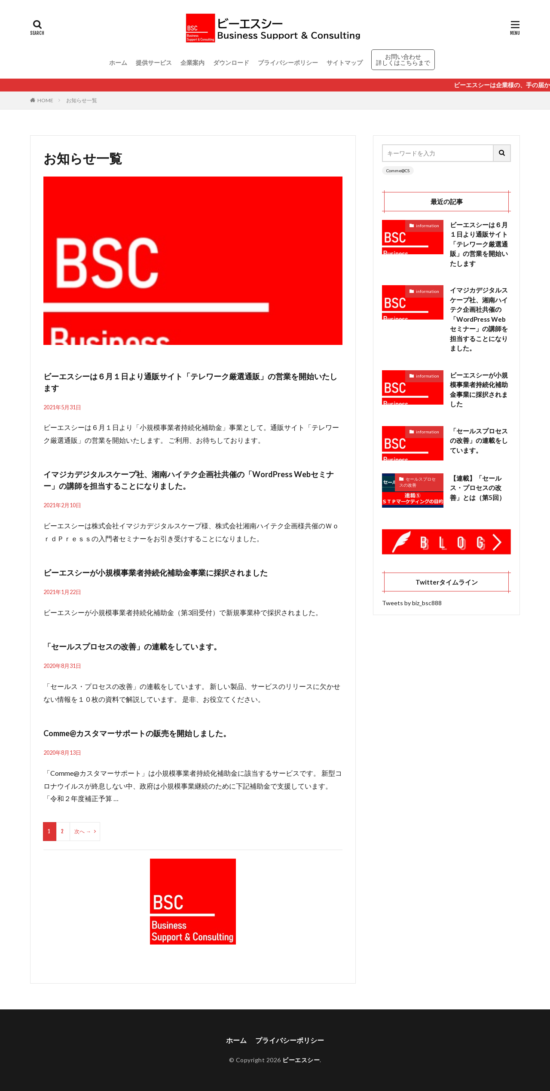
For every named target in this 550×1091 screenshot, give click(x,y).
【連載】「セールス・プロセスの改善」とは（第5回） (477, 487)
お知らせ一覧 (81, 100)
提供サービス (154, 62)
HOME (45, 100)
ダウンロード (231, 62)
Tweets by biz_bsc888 (412, 602)
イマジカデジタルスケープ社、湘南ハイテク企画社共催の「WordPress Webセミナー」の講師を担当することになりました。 (479, 319)
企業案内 (192, 62)
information (427, 225)
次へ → (82, 831)
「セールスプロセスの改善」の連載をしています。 (132, 646)
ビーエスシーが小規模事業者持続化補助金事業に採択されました (155, 572)
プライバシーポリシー (288, 62)
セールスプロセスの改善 (417, 482)
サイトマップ (345, 62)
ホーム (118, 62)
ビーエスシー (301, 1060)
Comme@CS (397, 170)
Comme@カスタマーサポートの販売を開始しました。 (137, 733)
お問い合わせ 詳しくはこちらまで (403, 59)
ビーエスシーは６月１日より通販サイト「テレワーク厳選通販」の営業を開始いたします (479, 244)
